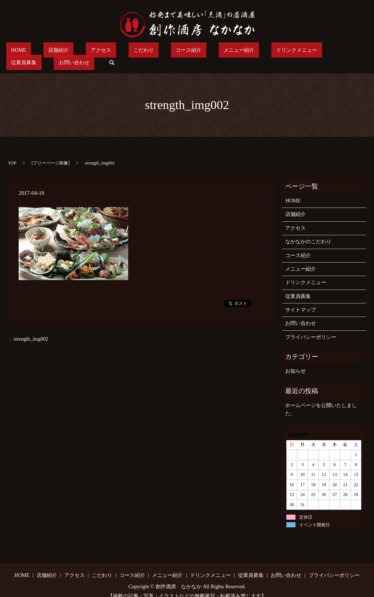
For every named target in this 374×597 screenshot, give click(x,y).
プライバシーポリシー (310, 326)
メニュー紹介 (190, 51)
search (357, 51)
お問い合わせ (324, 51)
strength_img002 (31, 327)
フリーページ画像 (50, 151)
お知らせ (295, 360)
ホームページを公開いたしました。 (321, 398)
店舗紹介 (49, 51)
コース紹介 (150, 51)
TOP (12, 151)
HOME (18, 51)
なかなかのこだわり (308, 230)
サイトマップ (300, 298)
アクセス (82, 51)
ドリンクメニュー (238, 51)
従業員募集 (284, 51)
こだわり (114, 51)
